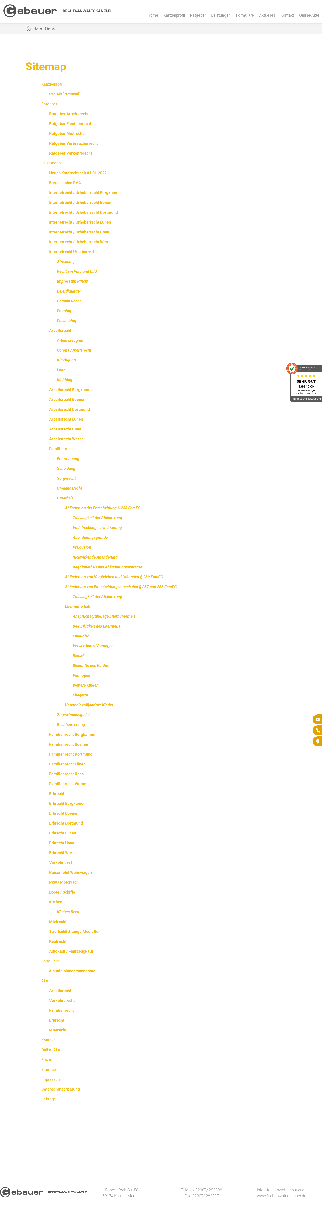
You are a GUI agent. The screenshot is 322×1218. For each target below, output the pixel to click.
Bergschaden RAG (65, 182)
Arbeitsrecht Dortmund (69, 409)
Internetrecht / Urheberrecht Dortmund (83, 212)
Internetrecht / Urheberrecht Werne (80, 242)
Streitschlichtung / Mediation (74, 931)
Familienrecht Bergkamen (72, 734)
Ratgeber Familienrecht (70, 123)
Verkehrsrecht (62, 862)
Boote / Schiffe (62, 892)
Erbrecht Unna (61, 843)
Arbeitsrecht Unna (65, 429)
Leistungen (221, 15)
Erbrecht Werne (63, 852)
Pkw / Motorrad (63, 882)
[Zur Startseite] (57, 16)
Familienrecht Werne (67, 783)
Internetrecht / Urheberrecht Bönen (80, 202)
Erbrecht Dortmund (66, 823)
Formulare (245, 15)
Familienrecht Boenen (68, 744)
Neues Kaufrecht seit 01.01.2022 (78, 173)
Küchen (55, 902)
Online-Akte (309, 15)
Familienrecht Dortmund (70, 754)
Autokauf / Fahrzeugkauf (71, 951)
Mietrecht (57, 921)
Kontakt (287, 15)
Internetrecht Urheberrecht (73, 251)
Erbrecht (56, 793)
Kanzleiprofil (174, 15)
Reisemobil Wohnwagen (70, 872)
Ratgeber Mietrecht (66, 133)
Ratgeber (198, 15)
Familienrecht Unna (66, 774)
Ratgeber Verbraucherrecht (73, 143)
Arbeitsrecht (60, 330)
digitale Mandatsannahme (72, 971)
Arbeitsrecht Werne (66, 439)
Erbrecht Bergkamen (67, 803)
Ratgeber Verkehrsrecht (70, 153)
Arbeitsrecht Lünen (66, 419)
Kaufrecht (57, 941)
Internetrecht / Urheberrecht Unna (79, 232)
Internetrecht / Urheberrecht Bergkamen (85, 192)
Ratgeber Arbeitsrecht (68, 113)
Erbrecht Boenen (63, 813)
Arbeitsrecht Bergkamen (71, 389)
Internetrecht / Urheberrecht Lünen (80, 222)
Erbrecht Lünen (62, 833)
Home (152, 15)
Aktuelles (267, 15)
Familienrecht (61, 448)
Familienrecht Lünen (67, 764)
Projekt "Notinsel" (65, 94)
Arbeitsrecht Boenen (67, 399)
